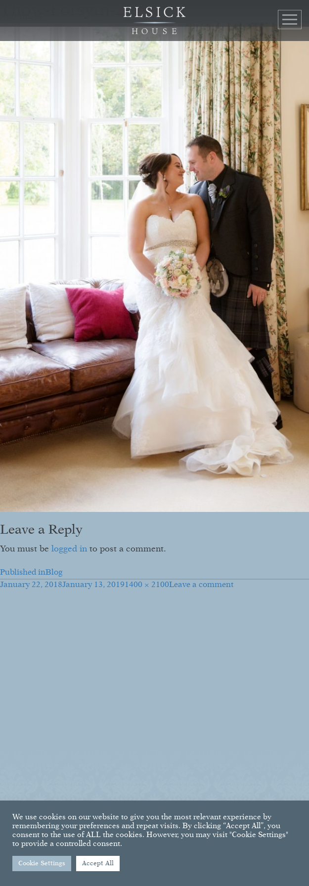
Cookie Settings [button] (41, 863)
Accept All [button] (98, 863)
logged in (69, 549)
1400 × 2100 (147, 585)
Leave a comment (201, 585)
